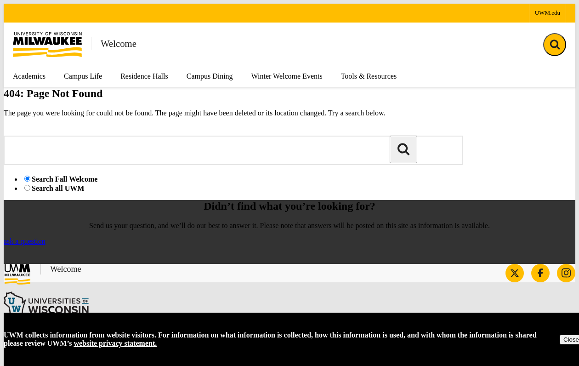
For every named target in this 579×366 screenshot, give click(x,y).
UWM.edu (547, 12)
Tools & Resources (369, 76)
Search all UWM (58, 188)
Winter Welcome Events (287, 76)
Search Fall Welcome (64, 179)
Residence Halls (144, 76)
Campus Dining (210, 76)
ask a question (24, 241)
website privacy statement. (115, 343)
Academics (29, 76)
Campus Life (83, 76)
